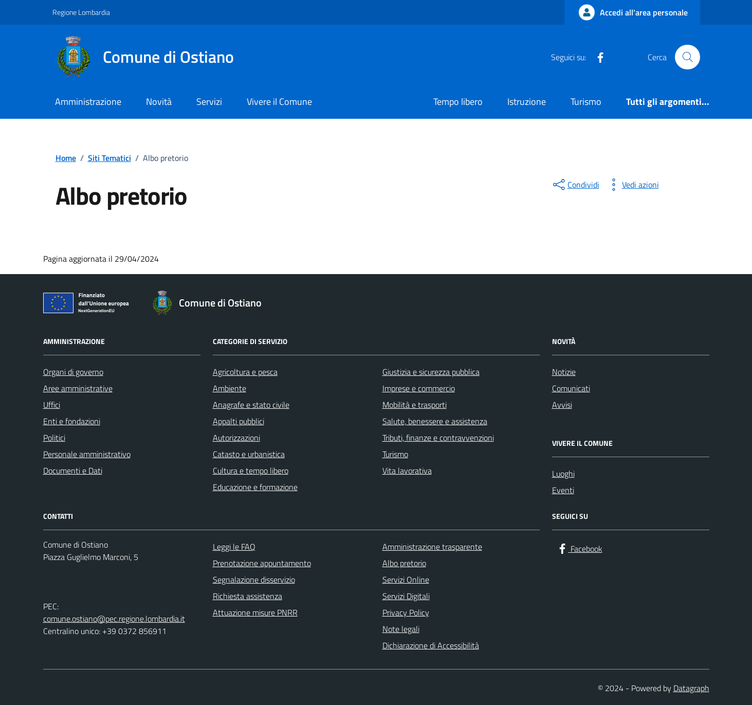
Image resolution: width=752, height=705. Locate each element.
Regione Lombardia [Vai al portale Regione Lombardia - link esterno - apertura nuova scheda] (81, 12)
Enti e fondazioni (71, 421)
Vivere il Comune (279, 102)
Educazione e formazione (255, 487)
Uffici (51, 405)
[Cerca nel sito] (687, 57)
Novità (159, 102)
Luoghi (563, 473)
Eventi (563, 490)
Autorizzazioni (236, 437)
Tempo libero (458, 102)
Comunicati (571, 388)
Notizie (564, 372)
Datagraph (691, 688)
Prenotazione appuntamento (262, 563)
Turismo (586, 102)
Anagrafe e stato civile (251, 405)
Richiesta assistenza (247, 596)
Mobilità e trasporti (414, 405)
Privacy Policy (405, 612)
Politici (54, 437)
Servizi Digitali (406, 596)
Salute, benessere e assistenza (434, 421)
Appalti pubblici (238, 421)
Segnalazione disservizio (254, 579)
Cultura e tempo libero (250, 470)
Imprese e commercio (418, 388)
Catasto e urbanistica (249, 454)
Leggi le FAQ (234, 546)
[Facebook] (596, 57)
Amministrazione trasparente (432, 546)
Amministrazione (88, 102)
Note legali (400, 629)
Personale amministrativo (87, 454)
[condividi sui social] (575, 184)
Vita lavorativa (407, 470)
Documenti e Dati (72, 470)
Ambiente (229, 388)
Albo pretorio (404, 563)
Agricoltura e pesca (245, 372)
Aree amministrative (78, 388)
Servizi (209, 102)
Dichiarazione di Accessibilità (430, 645)
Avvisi (562, 405)
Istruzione (526, 102)
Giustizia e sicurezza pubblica (431, 372)
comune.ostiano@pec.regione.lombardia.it (114, 618)
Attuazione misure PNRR (255, 612)
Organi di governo (73, 372)
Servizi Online (405, 579)
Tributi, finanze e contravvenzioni (438, 437)
